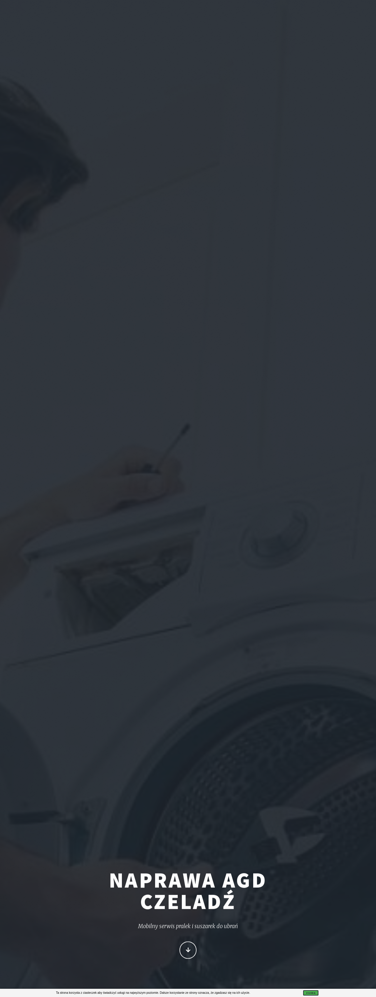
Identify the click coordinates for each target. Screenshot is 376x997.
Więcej (188, 950)
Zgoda (310, 992)
